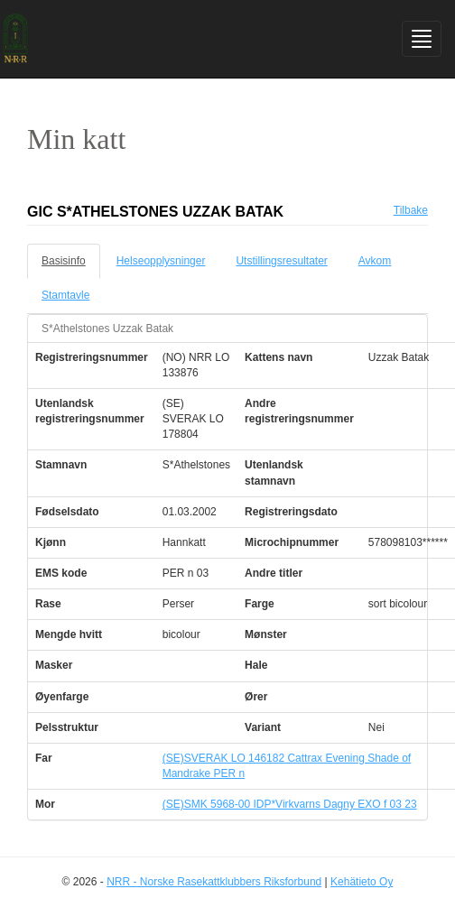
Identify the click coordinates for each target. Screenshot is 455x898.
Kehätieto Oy (361, 881)
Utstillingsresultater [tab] (281, 261)
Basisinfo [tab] (64, 261)
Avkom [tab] (374, 261)
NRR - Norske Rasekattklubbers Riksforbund (214, 881)
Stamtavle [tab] (65, 295)
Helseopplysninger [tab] (161, 261)
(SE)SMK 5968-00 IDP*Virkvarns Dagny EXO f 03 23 (289, 804)
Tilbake (411, 210)
